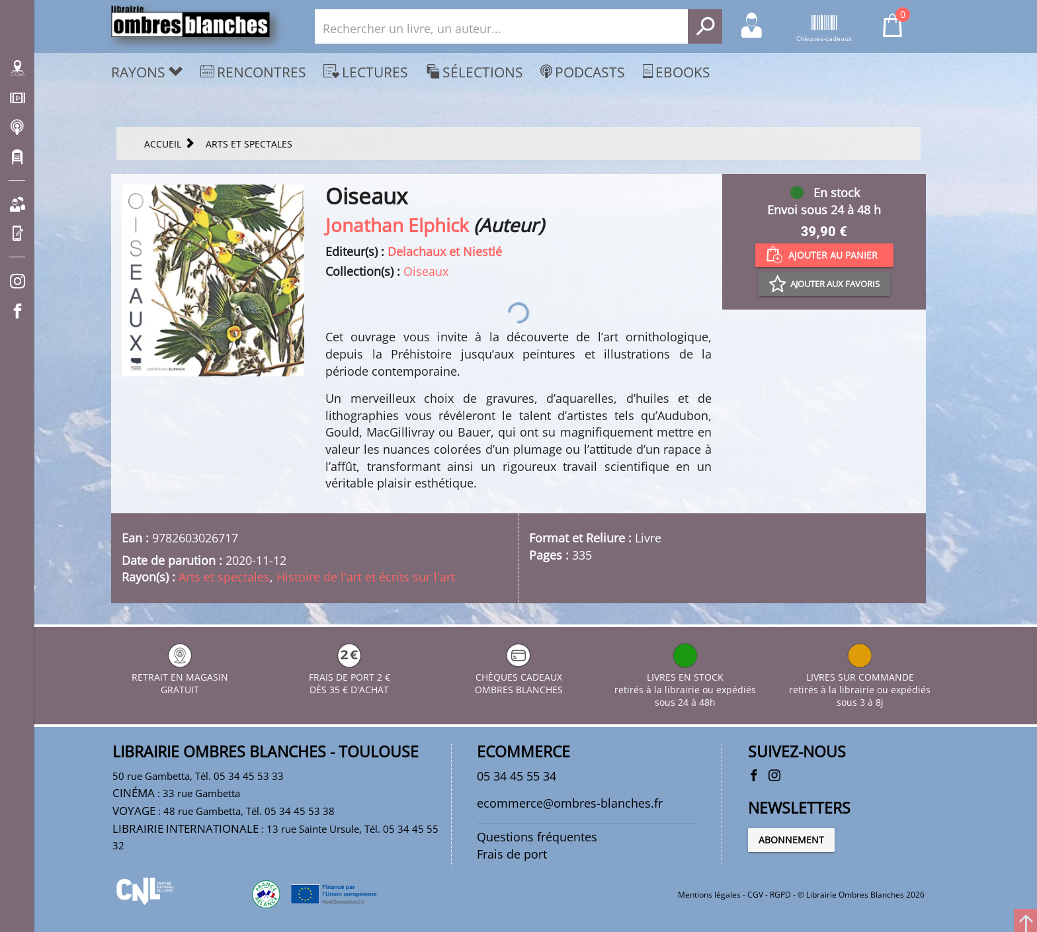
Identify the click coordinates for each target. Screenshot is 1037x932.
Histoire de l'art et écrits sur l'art (365, 577)
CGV (755, 894)
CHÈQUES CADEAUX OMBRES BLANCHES (519, 677)
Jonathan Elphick (397, 224)
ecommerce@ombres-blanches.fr (570, 803)
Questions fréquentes (537, 837)
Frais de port (512, 854)
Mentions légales (709, 894)
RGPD (780, 894)
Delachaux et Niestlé (445, 251)
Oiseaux (425, 271)
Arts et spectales (224, 577)
